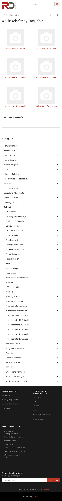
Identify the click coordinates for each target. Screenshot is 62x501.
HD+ (8, 263)
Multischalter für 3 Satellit (46, 77)
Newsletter (6, 408)
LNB (32, 169)
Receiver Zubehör (33, 357)
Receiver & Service (32, 188)
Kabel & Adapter (32, 164)
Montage (10, 292)
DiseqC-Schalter (33, 226)
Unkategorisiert (10, 202)
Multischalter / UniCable (33, 310)
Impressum (37, 410)
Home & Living (32, 155)
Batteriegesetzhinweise (41, 414)
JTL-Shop (36, 496)
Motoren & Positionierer (16, 301)
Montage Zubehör (32, 174)
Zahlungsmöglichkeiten (10, 399)
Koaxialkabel (33, 273)
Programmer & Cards (33, 348)
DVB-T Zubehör (33, 235)
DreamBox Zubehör (33, 230)
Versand (46, 489)
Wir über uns (6, 395)
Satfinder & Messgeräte (14, 193)
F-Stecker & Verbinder (33, 249)
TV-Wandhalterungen (33, 376)
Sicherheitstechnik (32, 197)
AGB (34, 401)
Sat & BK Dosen (33, 362)
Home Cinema (32, 160)
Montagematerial (33, 296)
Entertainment (33, 240)
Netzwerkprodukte (33, 343)
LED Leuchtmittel (33, 287)
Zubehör (32, 207)
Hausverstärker (12, 259)
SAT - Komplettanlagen (33, 372)
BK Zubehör (11, 211)
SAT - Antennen (33, 367)
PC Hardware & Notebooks (32, 178)
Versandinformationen (10, 404)
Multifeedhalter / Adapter (16, 306)
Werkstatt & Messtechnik (33, 381)
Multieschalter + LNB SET (15, 48)
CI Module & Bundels (33, 221)
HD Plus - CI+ (9, 150)
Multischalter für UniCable (46, 106)
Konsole (9, 282)
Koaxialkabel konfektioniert (17, 277)
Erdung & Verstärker (33, 244)
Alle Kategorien (11, 15)
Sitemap (36, 406)
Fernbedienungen (32, 145)
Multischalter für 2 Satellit (15, 77)
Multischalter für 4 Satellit (15, 106)
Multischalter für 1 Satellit (46, 48)
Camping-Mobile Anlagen (33, 216)
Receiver (32, 183)
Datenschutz (37, 397)
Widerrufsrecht (38, 419)
